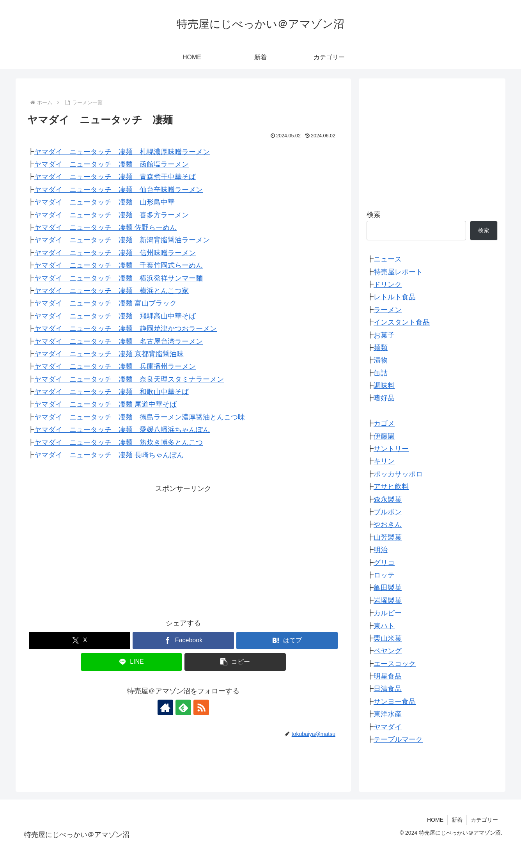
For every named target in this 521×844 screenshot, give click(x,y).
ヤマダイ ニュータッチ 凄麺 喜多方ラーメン (111, 215)
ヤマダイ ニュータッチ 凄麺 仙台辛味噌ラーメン (118, 190)
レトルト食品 (395, 297)
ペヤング (388, 651)
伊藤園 (384, 436)
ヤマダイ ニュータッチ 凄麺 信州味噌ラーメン (115, 253)
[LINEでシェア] (131, 662)
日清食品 (388, 689)
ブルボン (388, 512)
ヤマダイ (388, 727)
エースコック (395, 664)
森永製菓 (388, 499)
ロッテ (384, 575)
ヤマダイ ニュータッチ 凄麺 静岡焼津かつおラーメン (125, 328)
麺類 (381, 348)
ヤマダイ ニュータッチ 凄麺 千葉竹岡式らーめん (118, 265)
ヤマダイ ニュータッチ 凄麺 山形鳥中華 (104, 202)
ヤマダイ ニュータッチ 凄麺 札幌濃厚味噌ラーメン (122, 152)
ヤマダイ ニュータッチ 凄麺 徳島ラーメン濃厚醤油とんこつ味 (139, 417)
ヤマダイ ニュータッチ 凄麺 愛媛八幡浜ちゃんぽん (122, 430)
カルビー (388, 613)
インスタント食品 (402, 322)
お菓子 (384, 335)
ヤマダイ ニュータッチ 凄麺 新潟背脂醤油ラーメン (122, 240)
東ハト (384, 626)
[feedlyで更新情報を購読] (183, 707)
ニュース (388, 259)
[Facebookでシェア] (183, 640)
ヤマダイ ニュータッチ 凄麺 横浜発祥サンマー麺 (118, 278)
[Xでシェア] (79, 640)
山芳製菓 (388, 537)
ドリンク (388, 284)
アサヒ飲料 (391, 486)
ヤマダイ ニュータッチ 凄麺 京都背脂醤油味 (109, 354)
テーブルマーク (398, 739)
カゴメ (384, 423)
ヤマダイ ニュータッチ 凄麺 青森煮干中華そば (115, 177)
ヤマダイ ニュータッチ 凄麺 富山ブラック (105, 303)
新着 (457, 820)
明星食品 (388, 676)
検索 (374, 215)
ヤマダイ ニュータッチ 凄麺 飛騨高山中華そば (115, 316)
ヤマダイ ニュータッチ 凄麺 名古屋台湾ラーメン (118, 341)
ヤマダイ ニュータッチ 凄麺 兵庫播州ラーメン (115, 366)
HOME (435, 820)
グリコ (384, 563)
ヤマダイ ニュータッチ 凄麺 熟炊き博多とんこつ (118, 442)
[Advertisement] (183, 549)
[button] (235, 662)
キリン (384, 461)
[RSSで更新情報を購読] (201, 707)
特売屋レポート (398, 272)
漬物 (381, 360)
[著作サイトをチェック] (165, 707)
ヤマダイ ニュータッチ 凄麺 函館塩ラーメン (111, 164)
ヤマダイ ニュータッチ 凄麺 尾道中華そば (105, 404)
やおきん (388, 524)
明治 (381, 550)
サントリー (391, 449)
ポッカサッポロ (398, 474)
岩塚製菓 (388, 600)
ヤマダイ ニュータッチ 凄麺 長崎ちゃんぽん (109, 455)
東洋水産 (388, 714)
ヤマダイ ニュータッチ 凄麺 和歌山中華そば (111, 392)
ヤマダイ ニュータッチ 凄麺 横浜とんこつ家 (111, 291)
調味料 (384, 385)
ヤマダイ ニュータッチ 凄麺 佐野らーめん (105, 227)
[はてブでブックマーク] (287, 640)
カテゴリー (484, 820)
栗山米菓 (388, 638)
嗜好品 (384, 398)
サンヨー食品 (395, 701)
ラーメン (388, 310)
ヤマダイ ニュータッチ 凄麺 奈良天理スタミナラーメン (129, 379)
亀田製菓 (388, 588)
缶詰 (381, 373)
